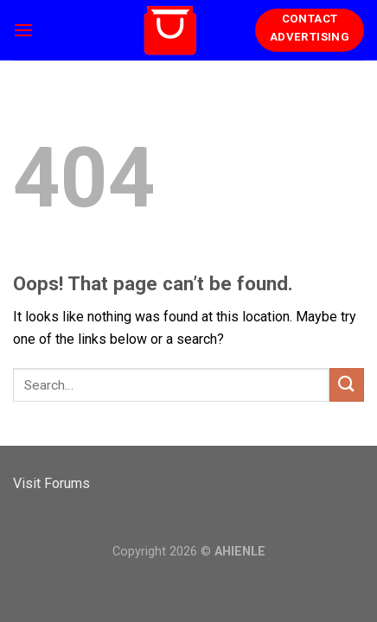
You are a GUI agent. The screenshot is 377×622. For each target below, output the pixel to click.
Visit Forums (51, 483)
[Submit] (346, 385)
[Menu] (23, 30)
